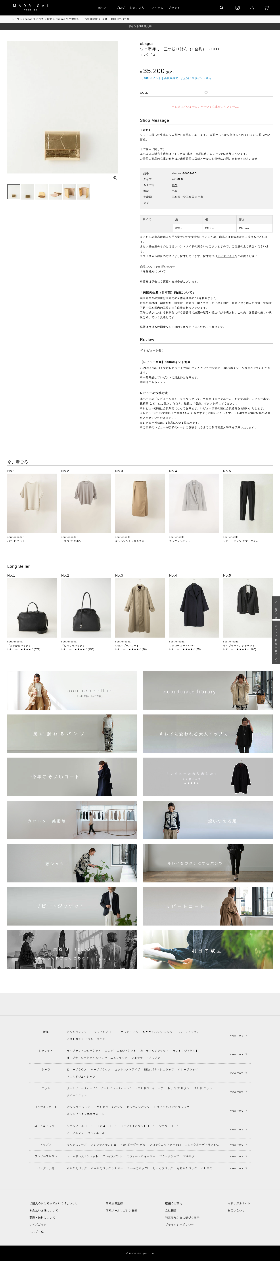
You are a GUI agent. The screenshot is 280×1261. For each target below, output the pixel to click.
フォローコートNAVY (182, 645)
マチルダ (189, 1156)
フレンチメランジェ (104, 1144)
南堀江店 (201, 153)
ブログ (120, 8)
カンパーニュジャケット (120, 1050)
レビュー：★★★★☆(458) (77, 649)
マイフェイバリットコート (138, 1126)
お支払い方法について (43, 1210)
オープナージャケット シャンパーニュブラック (97, 1057)
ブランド (174, 8)
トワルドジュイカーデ (149, 1088)
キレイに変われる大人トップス (276, 642)
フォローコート (107, 1126)
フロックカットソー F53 (165, 1144)
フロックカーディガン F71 (202, 1144)
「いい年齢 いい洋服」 (276, 607)
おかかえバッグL (138, 1168)
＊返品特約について (153, 271)
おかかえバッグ (77, 1168)
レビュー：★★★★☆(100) (239, 649)
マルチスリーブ (77, 1144)
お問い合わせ (236, 1210)
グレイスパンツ (112, 1156)
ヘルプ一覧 (36, 1231)
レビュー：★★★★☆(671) (23, 649)
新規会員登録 (114, 1203)
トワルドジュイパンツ (108, 1107)
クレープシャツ (188, 1069)
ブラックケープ (169, 1156)
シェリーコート (169, 1126)
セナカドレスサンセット (82, 1156)
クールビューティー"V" (116, 1088)
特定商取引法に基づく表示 (182, 1217)
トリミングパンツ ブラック (171, 1107)
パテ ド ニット (16, 541)
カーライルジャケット (154, 1050)
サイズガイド (226, 256)
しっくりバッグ (163, 1168)
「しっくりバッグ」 (73, 645)
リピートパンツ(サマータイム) (241, 541)
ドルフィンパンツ (138, 1107)
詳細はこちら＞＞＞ (153, 382)
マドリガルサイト (239, 1203)
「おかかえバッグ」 (19, 645)
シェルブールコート (127, 645)
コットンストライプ (127, 1069)
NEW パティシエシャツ (159, 1069)
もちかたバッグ (187, 1168)
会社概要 (171, 1210)
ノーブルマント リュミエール (86, 1133)
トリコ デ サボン (71, 541)
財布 (49, 19)
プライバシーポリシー (179, 1224)
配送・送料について (42, 1217)
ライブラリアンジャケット (239, 645)
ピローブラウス (77, 1069)
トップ (16, 19)
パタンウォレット (78, 1032)
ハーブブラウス (189, 1032)
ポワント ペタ (130, 1032)
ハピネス (207, 1168)
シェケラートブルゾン (145, 1057)
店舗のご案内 (173, 1203)
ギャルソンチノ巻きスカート (132, 541)
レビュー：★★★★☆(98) (131, 649)
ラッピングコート (105, 1032)
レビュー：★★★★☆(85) (185, 649)
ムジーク (215, 153)
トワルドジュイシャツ (81, 1076)
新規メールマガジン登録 (122, 1210)
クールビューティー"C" (82, 1088)
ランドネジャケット (185, 1050)
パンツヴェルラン (78, 1107)
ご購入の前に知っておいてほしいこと (53, 1203)
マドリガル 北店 (182, 153)
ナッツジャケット (179, 541)
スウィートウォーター (141, 1156)
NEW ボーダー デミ (133, 1144)
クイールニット (77, 1095)
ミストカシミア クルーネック (86, 1039)
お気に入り (137, 8)
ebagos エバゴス (33, 19)
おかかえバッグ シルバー (159, 1032)
